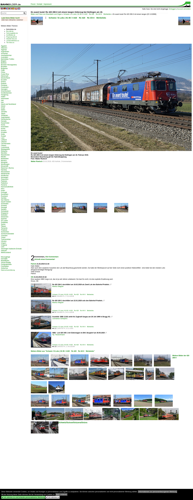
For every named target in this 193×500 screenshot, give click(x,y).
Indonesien (5, 98)
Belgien (3, 61)
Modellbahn (5, 261)
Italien (3, 110)
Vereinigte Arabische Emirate (11, 249)
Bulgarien (4, 68)
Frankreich (5, 87)
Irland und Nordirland (8, 104)
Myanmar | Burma (7, 168)
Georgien (4, 89)
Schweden (4, 204)
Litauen (3, 145)
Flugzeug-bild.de (11, 37)
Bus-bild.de (9, 31)
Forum (33, 4)
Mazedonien (5, 155)
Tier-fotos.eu (10, 42)
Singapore (4, 213)
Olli (32, 277)
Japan (3, 114)
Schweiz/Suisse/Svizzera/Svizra (72, 422)
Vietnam (4, 251)
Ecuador (4, 80)
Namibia (4, 170)
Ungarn (3, 243)
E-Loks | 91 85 (76, 14)
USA (2, 247)
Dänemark (4, 76)
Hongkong (4, 95)
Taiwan (3, 226)
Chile (3, 70)
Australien (4, 57)
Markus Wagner (58, 286)
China (3, 72)
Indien (3, 97)
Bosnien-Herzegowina (9, 65)
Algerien (4, 50)
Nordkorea (4, 175)
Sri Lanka (4, 221)
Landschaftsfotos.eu (12, 40)
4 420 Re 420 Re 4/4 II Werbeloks (97, 14)
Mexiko (3, 157)
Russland (4, 196)
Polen (3, 190)
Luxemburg (5, 147)
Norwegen (4, 177)
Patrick (33, 264)
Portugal (4, 192)
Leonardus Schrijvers (59, 319)
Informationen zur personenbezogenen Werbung (157, 492)
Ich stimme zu (52, 497)
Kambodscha (5, 119)
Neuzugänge (5, 257)
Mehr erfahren (61, 494)
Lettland (4, 140)
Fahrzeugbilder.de (12, 33)
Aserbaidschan (6, 55)
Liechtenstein (5, 144)
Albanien (4, 48)
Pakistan (4, 181)
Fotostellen (5, 266)
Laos (2, 138)
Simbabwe (4, 211)
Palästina (4, 183)
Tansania (4, 228)
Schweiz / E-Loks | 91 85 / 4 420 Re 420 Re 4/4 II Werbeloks (77, 18)
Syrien (3, 224)
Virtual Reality (6, 262)
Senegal (4, 207)
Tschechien (5, 232)
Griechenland (5, 91)
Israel (3, 108)
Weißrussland (6, 252)
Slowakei (4, 215)
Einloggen (172, 9)
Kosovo (3, 130)
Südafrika (4, 222)
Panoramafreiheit (7, 187)
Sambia (3, 198)
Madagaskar (5, 149)
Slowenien (4, 217)
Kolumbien (5, 127)
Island (3, 106)
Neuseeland (5, 172)
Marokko (4, 153)
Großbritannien (6, 93)
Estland (3, 83)
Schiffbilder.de (10, 35)
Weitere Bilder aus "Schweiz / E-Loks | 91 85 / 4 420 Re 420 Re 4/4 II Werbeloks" (63, 351)
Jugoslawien (5, 117)
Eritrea (3, 82)
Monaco (4, 160)
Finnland (4, 85)
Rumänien (4, 194)
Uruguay (4, 245)
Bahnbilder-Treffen (7, 59)
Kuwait (3, 136)
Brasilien (4, 67)
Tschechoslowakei (7, 234)
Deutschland (5, 78)
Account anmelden (183, 9)
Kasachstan (5, 123)
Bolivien (4, 63)
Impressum (47, 4)
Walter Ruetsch (36, 161)
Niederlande (5, 174)
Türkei (3, 237)
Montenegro (5, 164)
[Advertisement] (99, 32)
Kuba (3, 134)
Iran (2, 102)
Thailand (4, 230)
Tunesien (4, 236)
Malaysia (4, 151)
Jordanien (4, 115)
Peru (2, 189)
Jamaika (4, 112)
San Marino (5, 200)
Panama (4, 185)
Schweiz (67, 14)
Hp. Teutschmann (58, 335)
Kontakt (39, 4)
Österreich (4, 179)
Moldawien (5, 159)
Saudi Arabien (6, 202)
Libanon (4, 142)
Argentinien (5, 52)
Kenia (3, 125)
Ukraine (3, 241)
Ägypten (4, 46)
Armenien (4, 53)
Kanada (3, 121)
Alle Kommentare (51, 257)
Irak (2, 100)
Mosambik (4, 166)
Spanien (4, 219)
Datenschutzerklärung (8, 270)
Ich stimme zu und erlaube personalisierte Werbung (23, 497)
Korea (3, 129)
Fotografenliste (6, 264)
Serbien (3, 209)
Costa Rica (5, 74)
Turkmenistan (6, 239)
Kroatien (4, 132)
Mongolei (4, 162)
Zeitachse (4, 268)
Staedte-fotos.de (11, 39)
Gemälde (4, 259)
